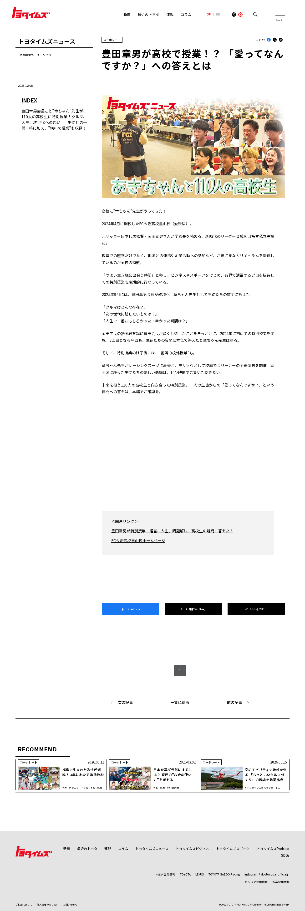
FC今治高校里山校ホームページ (138, 540)
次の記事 (125, 702)
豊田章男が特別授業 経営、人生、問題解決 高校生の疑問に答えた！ (172, 531)
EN (218, 14)
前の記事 (234, 702)
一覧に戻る (179, 702)
